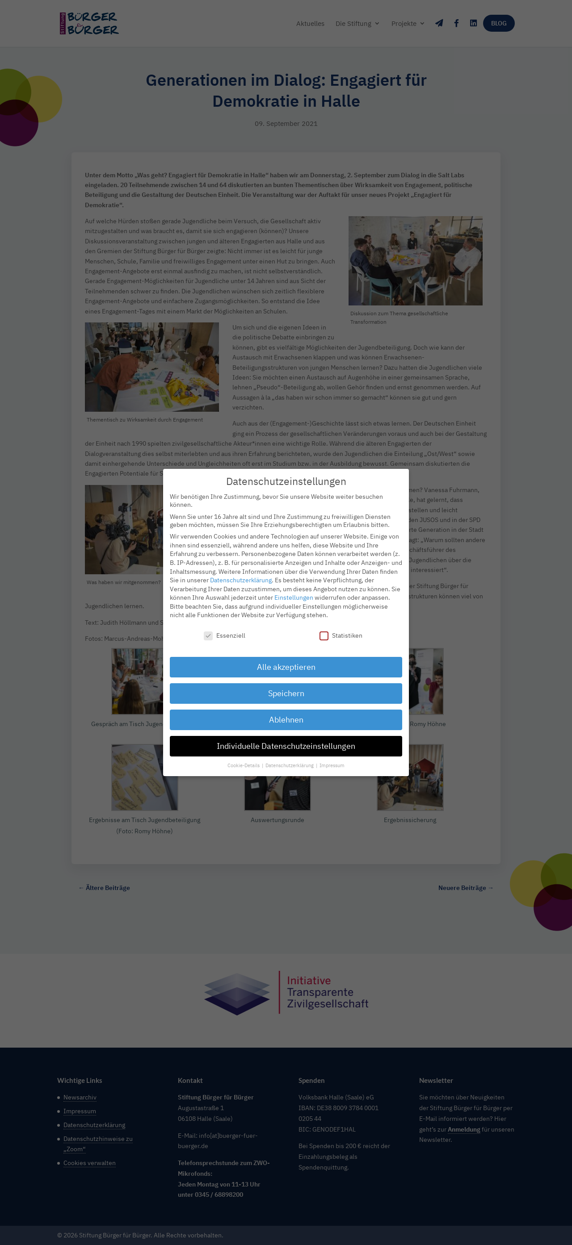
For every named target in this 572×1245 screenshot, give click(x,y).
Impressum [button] (332, 760)
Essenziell (224, 631)
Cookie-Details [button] (244, 760)
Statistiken (341, 631)
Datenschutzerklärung (241, 575)
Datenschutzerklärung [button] (290, 760)
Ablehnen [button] (286, 714)
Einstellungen (293, 593)
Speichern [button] (286, 688)
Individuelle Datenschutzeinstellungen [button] (286, 740)
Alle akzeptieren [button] (286, 662)
